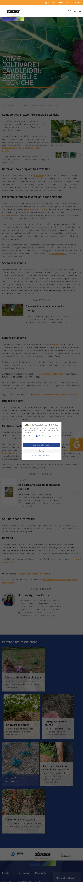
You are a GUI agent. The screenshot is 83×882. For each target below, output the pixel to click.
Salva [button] (41, 451)
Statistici (40, 436)
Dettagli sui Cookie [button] (41, 458)
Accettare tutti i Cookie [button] (41, 445)
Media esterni (29, 439)
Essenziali (27, 436)
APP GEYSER (52, 2)
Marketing (53, 436)
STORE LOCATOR (66, 2)
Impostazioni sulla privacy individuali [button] (41, 455)
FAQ (79, 2)
